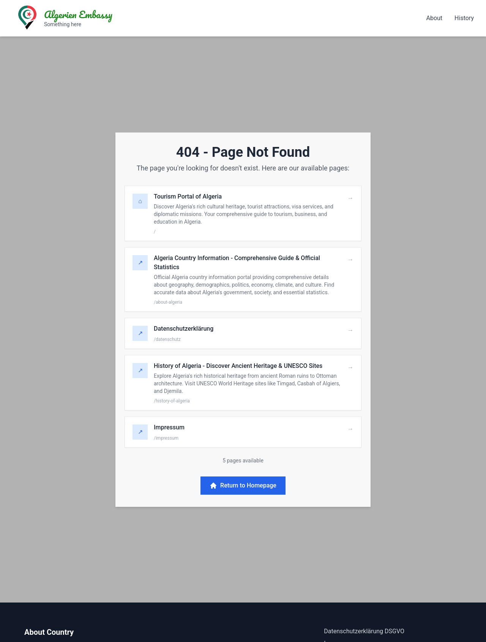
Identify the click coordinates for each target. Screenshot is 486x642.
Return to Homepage (243, 485)
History (464, 18)
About (434, 18)
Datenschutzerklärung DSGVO (364, 631)
